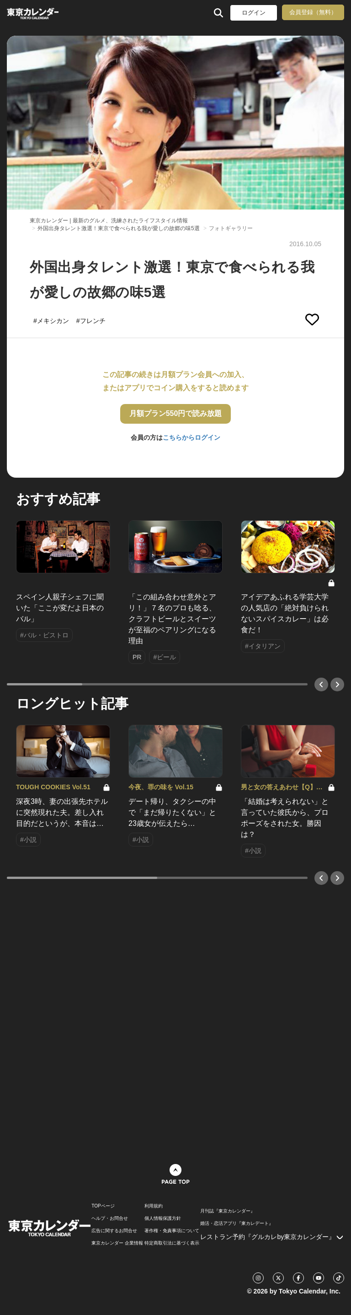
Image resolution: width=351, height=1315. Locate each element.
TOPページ (102, 1206)
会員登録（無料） (313, 12)
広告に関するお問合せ (114, 1231)
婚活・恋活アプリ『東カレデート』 (236, 1223)
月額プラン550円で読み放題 (175, 413)
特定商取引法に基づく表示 (171, 1243)
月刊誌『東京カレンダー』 (227, 1211)
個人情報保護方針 (162, 1218)
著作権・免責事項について (171, 1231)
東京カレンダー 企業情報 (117, 1243)
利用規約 (153, 1206)
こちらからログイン (191, 437)
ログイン (254, 12)
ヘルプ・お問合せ (109, 1218)
